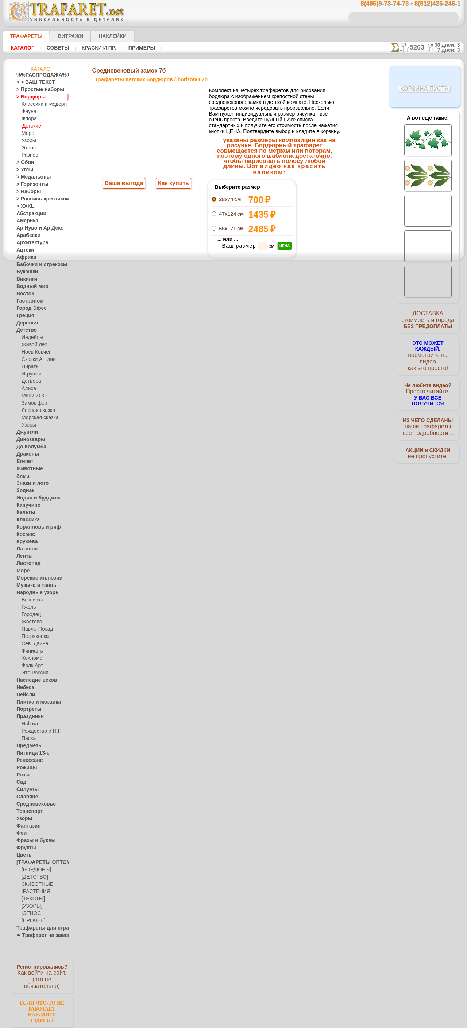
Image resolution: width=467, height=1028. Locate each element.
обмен (268, 472)
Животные (27, 469)
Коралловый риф (34, 527)
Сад (20, 782)
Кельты (24, 512)
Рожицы (24, 767)
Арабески (26, 235)
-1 (206, 320)
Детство (25, 330)
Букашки (25, 272)
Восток (23, 294)
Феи (20, 833)
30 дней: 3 (449, 45)
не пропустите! (427, 445)
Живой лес (33, 345)
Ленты (23, 556)
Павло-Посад (36, 629)
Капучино (26, 505)
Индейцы (31, 337)
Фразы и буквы (32, 840)
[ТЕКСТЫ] (32, 899)
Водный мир (29, 286)
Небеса (23, 687)
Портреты (26, 709)
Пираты (30, 366)
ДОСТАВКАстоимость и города (428, 321)
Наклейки (100, 36)
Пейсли (24, 695)
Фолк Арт (31, 665)
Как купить (171, 184)
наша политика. (270, 1022)
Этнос (28, 148)
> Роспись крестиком (37, 199)
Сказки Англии (37, 359)
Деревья (25, 323)
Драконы (25, 454)
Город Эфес (28, 308)
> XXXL (23, 206)
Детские (30, 126)
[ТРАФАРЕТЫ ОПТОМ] (39, 862)
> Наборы (26, 191)
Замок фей (33, 403)
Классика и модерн (42, 104)
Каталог (22, 48)
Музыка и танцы (33, 585)
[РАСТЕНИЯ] (35, 891)
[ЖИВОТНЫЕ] (36, 884)
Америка (25, 221)
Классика (26, 520)
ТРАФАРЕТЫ (22, 36)
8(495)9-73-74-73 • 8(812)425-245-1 (402, 4)
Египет (23, 461)
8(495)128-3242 (240, 409)
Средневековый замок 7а (321, 198)
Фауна (28, 111)
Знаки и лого (29, 483)
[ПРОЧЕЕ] (32, 921)
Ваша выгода (124, 184)
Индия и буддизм (34, 498)
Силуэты (25, 789)
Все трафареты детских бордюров (233, 336)
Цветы (23, 855)
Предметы (27, 746)
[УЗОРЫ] (31, 906)
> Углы (23, 170)
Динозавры (28, 439)
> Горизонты (29, 184)
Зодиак (23, 490)
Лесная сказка (36, 410)
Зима (21, 476)
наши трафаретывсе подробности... (428, 417)
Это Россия (33, 673)
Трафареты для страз (38, 928)
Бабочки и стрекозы (37, 264)
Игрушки (31, 374)
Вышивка (31, 600)
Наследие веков (33, 680)
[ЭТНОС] (31, 913)
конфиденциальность (215, 472)
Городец (30, 614)
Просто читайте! (428, 385)
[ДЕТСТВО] (33, 877)
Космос (24, 534)
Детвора (30, 381)
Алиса (28, 388)
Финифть (31, 651)
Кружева (25, 541)
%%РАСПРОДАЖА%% (39, 75)
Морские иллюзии (35, 578)
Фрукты (24, 848)
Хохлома (31, 658)
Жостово (31, 622)
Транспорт (27, 811)
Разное (29, 155)
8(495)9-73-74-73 (196, 409)
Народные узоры (34, 592)
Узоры (28, 140)
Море (27, 133)
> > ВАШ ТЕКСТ (31, 82)
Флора (28, 119)
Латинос (25, 549)
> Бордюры (27, 97)
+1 (261, 320)
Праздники (27, 716)
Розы (21, 775)
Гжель (28, 607)
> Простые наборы (35, 89)
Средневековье (32, 804)
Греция (23, 315)
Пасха (28, 738)
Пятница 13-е (29, 753)
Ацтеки (23, 250)
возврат (249, 472)
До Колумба (29, 447)
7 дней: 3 (451, 50)
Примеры (138, 48)
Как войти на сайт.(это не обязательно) (42, 975)
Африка (24, 257)
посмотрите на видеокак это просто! (428, 353)
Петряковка (34, 636)
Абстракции (28, 213)
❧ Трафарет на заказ (38, 935)
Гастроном (27, 301)
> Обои (23, 162)
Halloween (32, 724)
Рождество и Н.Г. (39, 731)
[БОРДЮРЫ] (35, 870)
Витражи (61, 36)
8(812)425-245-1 (283, 409)
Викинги (25, 279)
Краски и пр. (97, 48)
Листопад (26, 563)
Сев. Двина (33, 643)
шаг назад (234, 320)
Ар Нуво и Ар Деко (35, 228)
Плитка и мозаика (35, 702)
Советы (57, 48)
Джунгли (25, 432)
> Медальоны (30, 177)
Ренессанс (27, 760)
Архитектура (29, 243)
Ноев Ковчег (34, 352)
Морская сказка (38, 417)
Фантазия (26, 826)
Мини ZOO (33, 396)
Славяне (25, 797)
